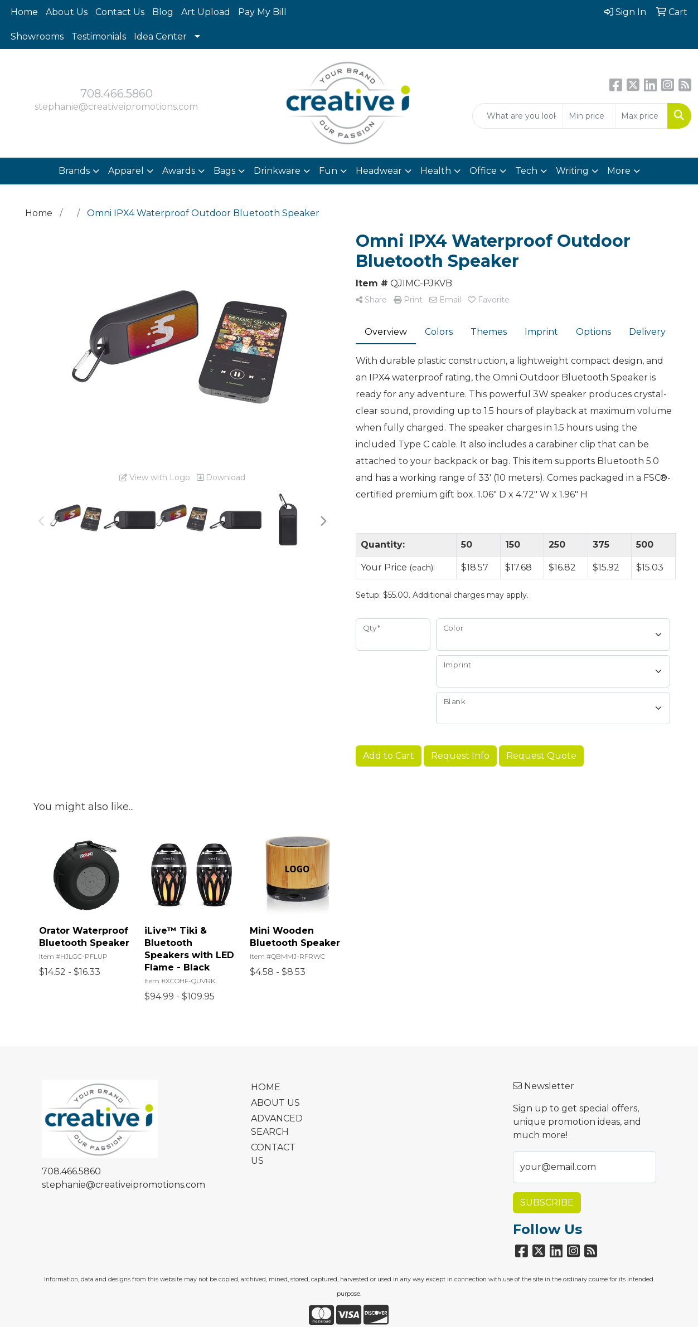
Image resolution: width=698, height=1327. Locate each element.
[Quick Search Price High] (641, 116)
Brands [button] (74, 170)
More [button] (619, 170)
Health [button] (435, 170)
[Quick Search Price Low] (589, 116)
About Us (67, 12)
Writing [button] (572, 170)
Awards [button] (178, 170)
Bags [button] (224, 170)
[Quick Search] (517, 116)
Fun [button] (328, 170)
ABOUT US (275, 1102)
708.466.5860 (116, 93)
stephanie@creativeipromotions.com (116, 106)
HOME (265, 1087)
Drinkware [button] (277, 170)
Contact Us (119, 12)
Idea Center (160, 36)
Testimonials (98, 36)
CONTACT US (273, 1154)
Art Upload (205, 12)
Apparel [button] (126, 170)
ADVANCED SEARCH (277, 1125)
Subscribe (547, 1202)
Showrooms (37, 36)
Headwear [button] (379, 170)
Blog (162, 12)
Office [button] (483, 170)
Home (24, 12)
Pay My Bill (262, 12)
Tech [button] (526, 170)
